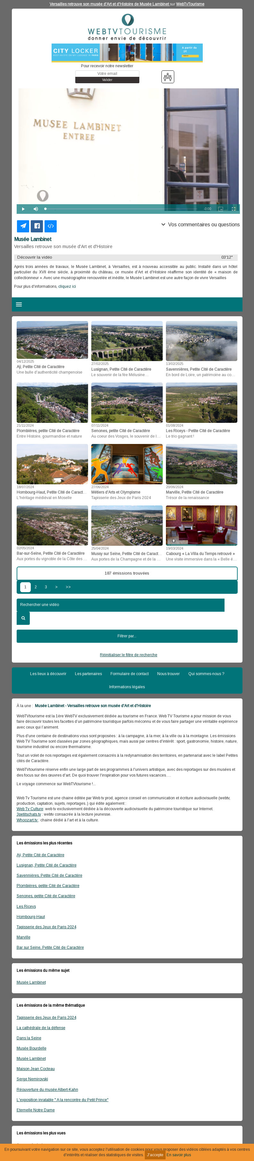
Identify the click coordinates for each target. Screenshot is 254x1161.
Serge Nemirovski (32, 1079)
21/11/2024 (25, 425)
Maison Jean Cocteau (36, 1069)
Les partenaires (88, 674)
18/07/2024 (25, 487)
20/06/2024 (174, 487)
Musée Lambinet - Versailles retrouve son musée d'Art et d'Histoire (92, 706)
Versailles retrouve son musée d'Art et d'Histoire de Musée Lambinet (110, 4)
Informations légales (127, 687)
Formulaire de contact (130, 674)
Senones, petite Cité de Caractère (46, 896)
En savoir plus (179, 1155)
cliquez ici (66, 286)
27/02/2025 (100, 364)
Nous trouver (168, 674)
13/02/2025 (174, 364)
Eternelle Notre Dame (36, 1110)
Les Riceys (26, 906)
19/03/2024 (174, 548)
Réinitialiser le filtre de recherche (128, 655)
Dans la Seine (29, 1038)
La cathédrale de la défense (41, 1028)
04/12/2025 (25, 361)
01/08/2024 (174, 425)
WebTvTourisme (190, 4)
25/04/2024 (100, 548)
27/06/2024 (100, 487)
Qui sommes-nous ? (206, 674)
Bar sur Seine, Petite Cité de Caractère (50, 947)
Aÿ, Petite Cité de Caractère (40, 855)
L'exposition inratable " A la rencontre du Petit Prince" (63, 1100)
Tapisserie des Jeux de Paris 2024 (46, 927)
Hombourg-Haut (31, 917)
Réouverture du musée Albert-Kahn (47, 1089)
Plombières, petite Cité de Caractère (48, 885)
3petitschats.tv (29, 814)
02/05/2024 (25, 548)
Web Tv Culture (30, 809)
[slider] (121, 208)
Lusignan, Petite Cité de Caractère (47, 865)
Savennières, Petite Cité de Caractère (49, 875)
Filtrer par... (127, 636)
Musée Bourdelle (31, 1048)
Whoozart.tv (27, 820)
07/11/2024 (99, 425)
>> (68, 587)
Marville (23, 937)
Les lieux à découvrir (48, 674)
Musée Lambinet (31, 982)
